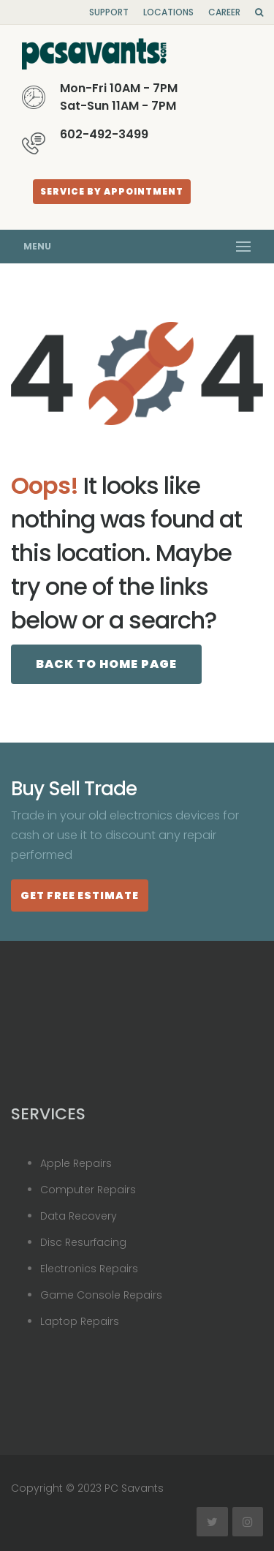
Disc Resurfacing (83, 1242)
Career (224, 12)
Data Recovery (78, 1216)
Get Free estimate (79, 895)
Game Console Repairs (101, 1295)
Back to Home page (106, 664)
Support (109, 12)
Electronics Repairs (89, 1268)
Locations (168, 12)
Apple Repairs (76, 1163)
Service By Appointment (111, 191)
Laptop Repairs (79, 1321)
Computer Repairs (88, 1189)
